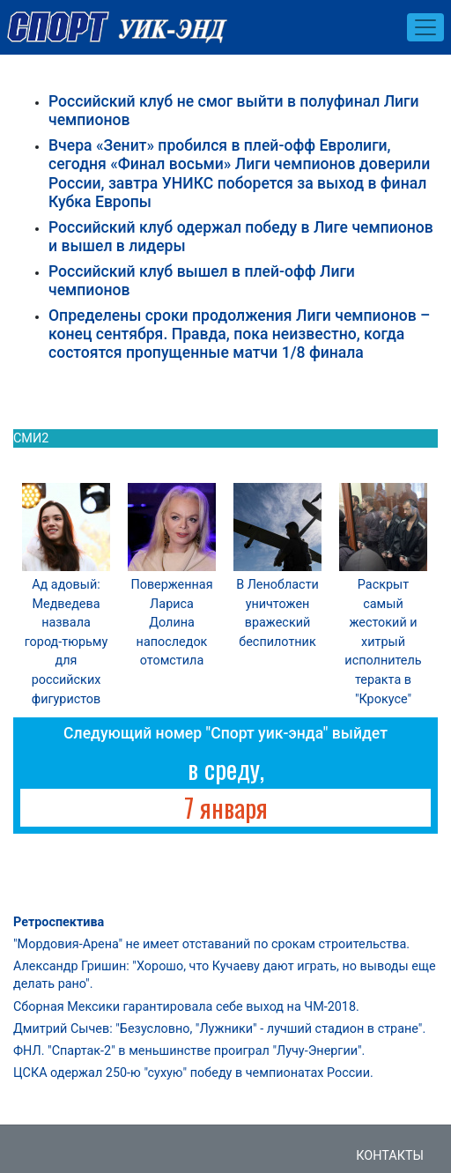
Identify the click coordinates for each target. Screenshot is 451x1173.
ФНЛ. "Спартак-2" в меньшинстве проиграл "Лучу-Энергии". (189, 1050)
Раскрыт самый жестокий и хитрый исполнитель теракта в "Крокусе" (382, 642)
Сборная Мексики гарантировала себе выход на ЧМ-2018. (186, 1006)
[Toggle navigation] (425, 27)
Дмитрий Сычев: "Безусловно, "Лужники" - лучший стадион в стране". (219, 1028)
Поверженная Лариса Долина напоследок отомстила (171, 622)
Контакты (390, 1155)
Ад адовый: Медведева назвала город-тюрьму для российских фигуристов (66, 642)
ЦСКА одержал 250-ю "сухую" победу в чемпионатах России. (193, 1072)
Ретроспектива (58, 922)
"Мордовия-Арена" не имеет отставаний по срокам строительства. (211, 944)
